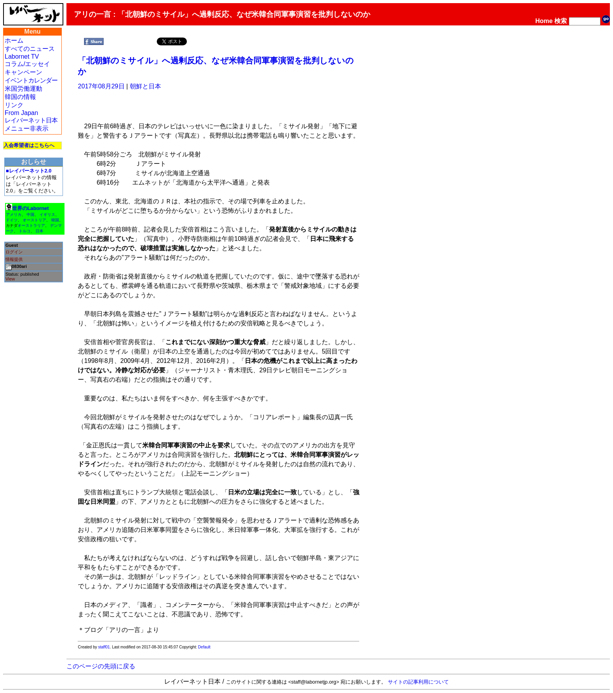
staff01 (104, 647)
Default (204, 647)
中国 (30, 214)
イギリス (47, 214)
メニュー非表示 (26, 128)
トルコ (24, 231)
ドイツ (12, 220)
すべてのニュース (30, 48)
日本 (39, 231)
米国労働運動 (23, 88)
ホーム (14, 40)
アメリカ (14, 214)
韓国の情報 (20, 96)
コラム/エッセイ (27, 64)
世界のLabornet (30, 208)
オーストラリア (31, 225)
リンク (14, 105)
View (10, 278)
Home (543, 21)
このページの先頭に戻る (100, 666)
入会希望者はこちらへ (29, 145)
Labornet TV (22, 56)
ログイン (14, 252)
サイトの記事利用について (418, 682)
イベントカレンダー (31, 80)
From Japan (21, 113)
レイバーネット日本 (31, 120)
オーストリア (34, 220)
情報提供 (14, 259)
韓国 (55, 220)
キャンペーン (23, 72)
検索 (560, 21)
